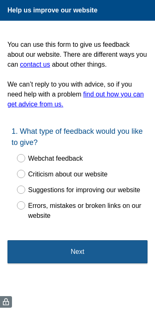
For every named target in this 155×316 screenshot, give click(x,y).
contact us (35, 64)
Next (77, 251)
